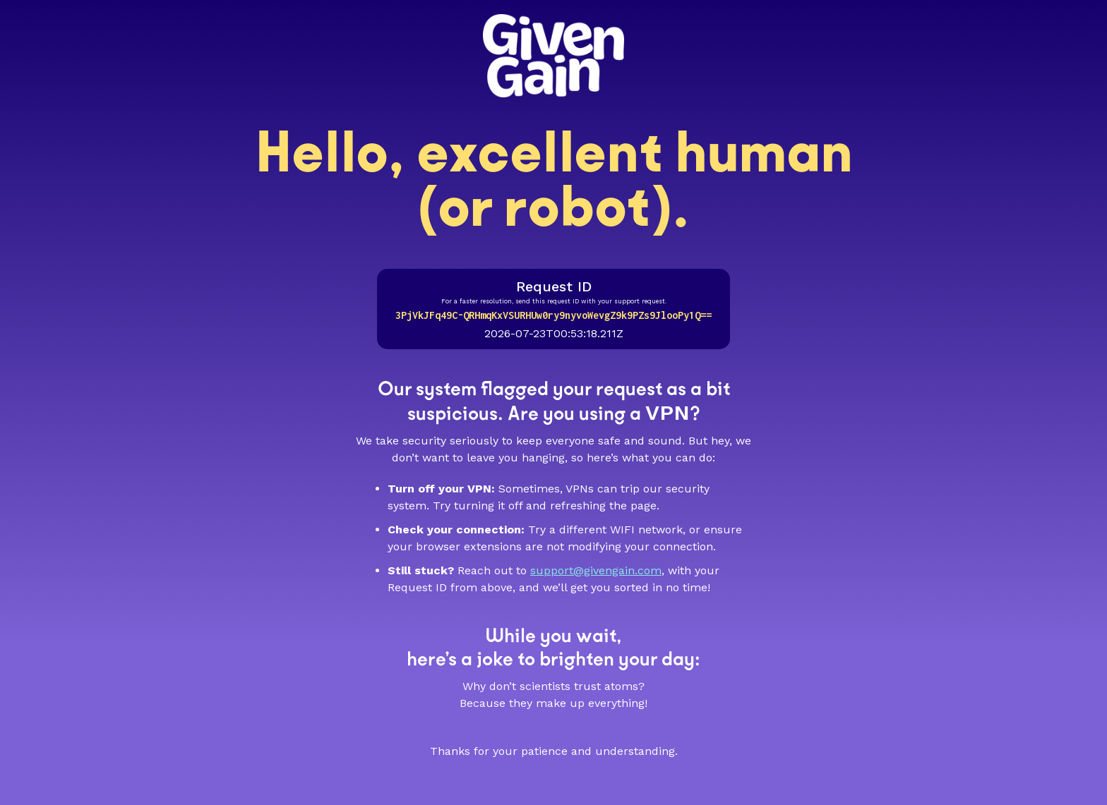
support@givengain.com (596, 570)
